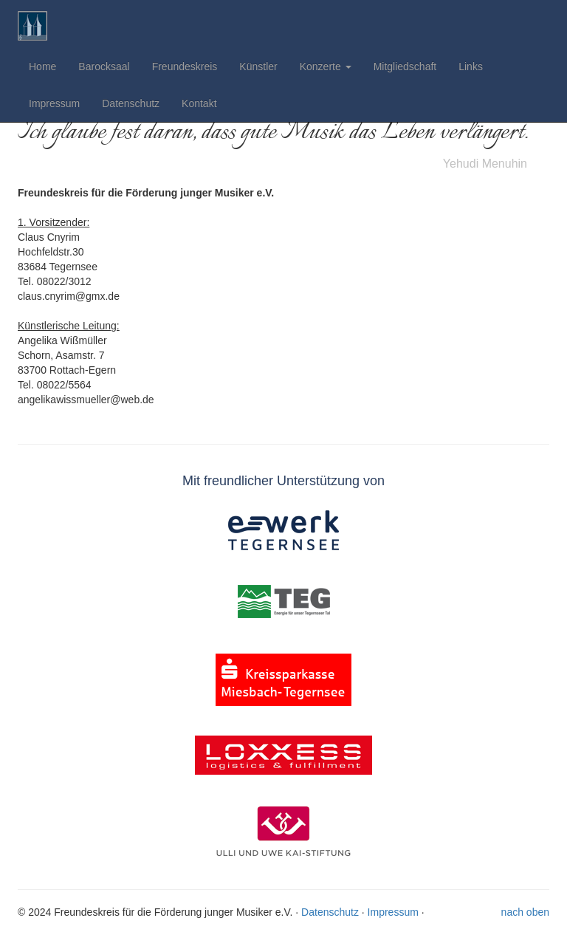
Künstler (258, 66)
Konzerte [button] (325, 66)
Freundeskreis (185, 66)
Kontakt (199, 103)
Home (42, 66)
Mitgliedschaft (405, 66)
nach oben (525, 912)
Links (470, 66)
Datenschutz (130, 103)
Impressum (54, 103)
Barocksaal (103, 66)
